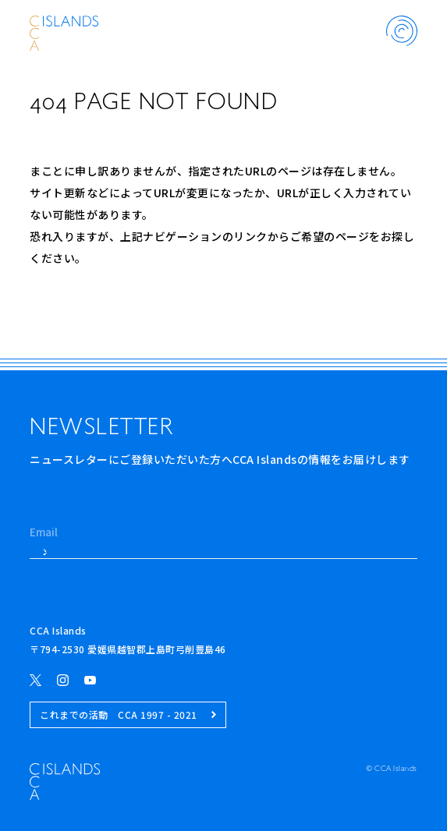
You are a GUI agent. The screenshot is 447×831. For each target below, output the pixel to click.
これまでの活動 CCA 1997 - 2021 (128, 714)
